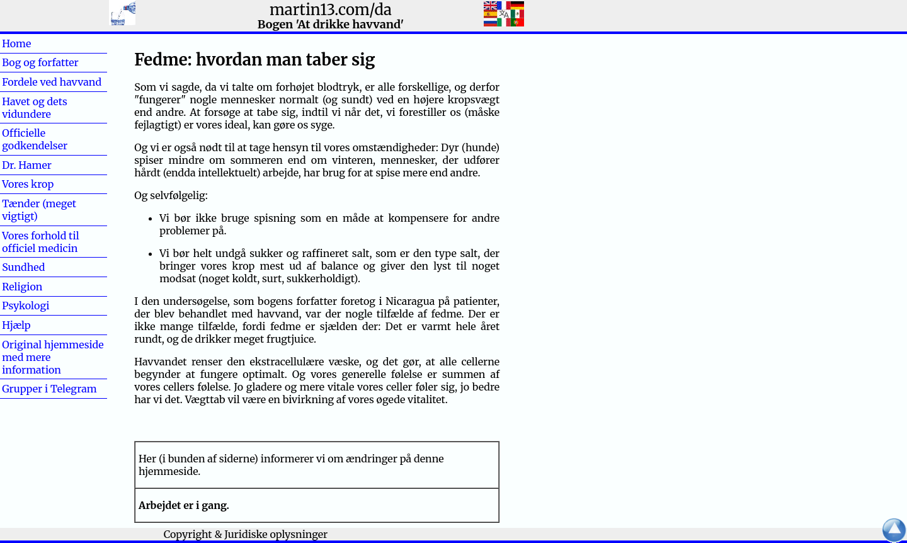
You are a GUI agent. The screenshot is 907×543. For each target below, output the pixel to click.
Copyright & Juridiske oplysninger (246, 534)
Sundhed (44, 267)
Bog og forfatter (40, 62)
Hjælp (36, 325)
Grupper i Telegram (49, 388)
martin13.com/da (331, 10)
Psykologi (25, 305)
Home (37, 43)
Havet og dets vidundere (34, 107)
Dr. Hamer (27, 165)
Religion (22, 286)
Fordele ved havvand (51, 82)
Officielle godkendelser (34, 139)
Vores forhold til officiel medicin (40, 241)
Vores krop (28, 184)
